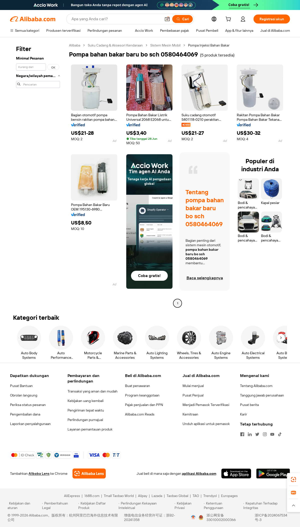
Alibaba (74, 45)
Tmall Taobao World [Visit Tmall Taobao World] (119, 496)
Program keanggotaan (142, 395)
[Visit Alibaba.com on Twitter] (257, 434)
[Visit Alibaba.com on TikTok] (280, 434)
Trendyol (210, 496)
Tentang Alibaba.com (256, 386)
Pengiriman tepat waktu (86, 410)
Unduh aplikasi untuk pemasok (206, 424)
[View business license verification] (193, 517)
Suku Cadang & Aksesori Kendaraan (115, 45)
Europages (229, 496)
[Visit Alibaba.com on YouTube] (272, 434)
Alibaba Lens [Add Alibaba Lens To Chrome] (39, 474)
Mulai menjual (193, 386)
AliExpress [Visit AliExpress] (72, 496)
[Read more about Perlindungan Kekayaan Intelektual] (145, 505)
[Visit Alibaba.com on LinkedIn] (250, 434)
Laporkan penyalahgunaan (30, 424)
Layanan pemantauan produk (90, 429)
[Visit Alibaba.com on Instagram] (264, 434)
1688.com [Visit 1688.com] (92, 496)
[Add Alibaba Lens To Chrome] (89, 473)
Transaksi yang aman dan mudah (93, 391)
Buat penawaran (137, 386)
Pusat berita (249, 405)
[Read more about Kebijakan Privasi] (188, 505)
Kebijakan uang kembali (86, 401)
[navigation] (38, 175)
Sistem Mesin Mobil (165, 45)
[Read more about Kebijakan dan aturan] (24, 505)
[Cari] (182, 19)
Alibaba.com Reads (139, 414)
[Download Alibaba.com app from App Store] (236, 473)
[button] (167, 19)
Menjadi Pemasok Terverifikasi (205, 405)
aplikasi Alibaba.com (199, 474)
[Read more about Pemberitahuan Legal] (59, 505)
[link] (293, 479)
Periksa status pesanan (28, 405)
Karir (243, 414)
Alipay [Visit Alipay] (142, 496)
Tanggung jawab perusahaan (262, 395)
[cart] (229, 20)
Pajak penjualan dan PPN (144, 405)
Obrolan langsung (23, 395)
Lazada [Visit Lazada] (157, 496)
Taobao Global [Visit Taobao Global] (177, 496)
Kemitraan (190, 414)
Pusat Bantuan (21, 386)
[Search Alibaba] (116, 19)
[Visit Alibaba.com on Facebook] (242, 434)
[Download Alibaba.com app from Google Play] (273, 473)
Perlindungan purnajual (85, 420)
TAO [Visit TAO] (195, 496)
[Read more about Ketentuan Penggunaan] (223, 505)
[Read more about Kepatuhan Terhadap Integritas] (267, 505)
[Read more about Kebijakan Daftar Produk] (97, 505)
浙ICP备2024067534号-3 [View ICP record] (271, 517)
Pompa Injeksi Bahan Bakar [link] (209, 45)
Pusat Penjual (193, 395)
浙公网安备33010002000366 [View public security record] (221, 517)
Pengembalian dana (25, 414)
